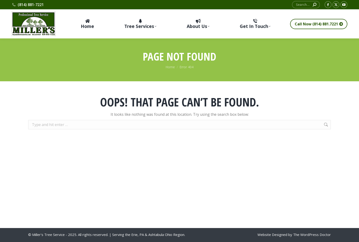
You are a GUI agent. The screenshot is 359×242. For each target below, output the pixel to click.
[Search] (306, 4)
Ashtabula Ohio (160, 234)
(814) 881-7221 (28, 4)
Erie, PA (137, 234)
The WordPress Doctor (312, 234)
